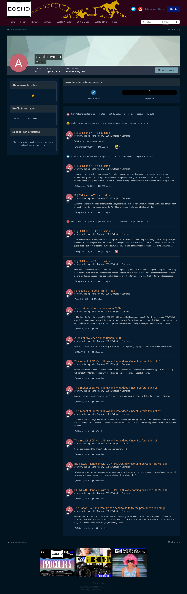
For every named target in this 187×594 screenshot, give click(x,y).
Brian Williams (77, 114)
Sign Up (173, 9)
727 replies (98, 481)
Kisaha (73, 123)
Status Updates (166, 23)
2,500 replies (104, 147)
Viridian (74, 221)
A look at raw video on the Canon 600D (97, 308)
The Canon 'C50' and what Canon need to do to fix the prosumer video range (119, 508)
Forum (23, 22)
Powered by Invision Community (93, 590)
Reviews (35, 22)
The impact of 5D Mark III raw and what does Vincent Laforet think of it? (117, 361)
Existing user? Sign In (154, 9)
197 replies (98, 378)
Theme (85, 583)
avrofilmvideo (80, 136)
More (115, 22)
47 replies (96, 299)
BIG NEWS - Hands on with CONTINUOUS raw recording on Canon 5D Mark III (120, 463)
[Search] (151, 22)
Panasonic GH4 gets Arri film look (94, 290)
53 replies (97, 328)
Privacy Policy (98, 583)
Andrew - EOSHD (104, 136)
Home (12, 22)
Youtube (47, 22)
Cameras (126, 136)
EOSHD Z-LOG (101, 22)
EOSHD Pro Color (64, 22)
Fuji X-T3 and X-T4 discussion (121, 114)
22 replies (101, 528)
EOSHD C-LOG (83, 22)
